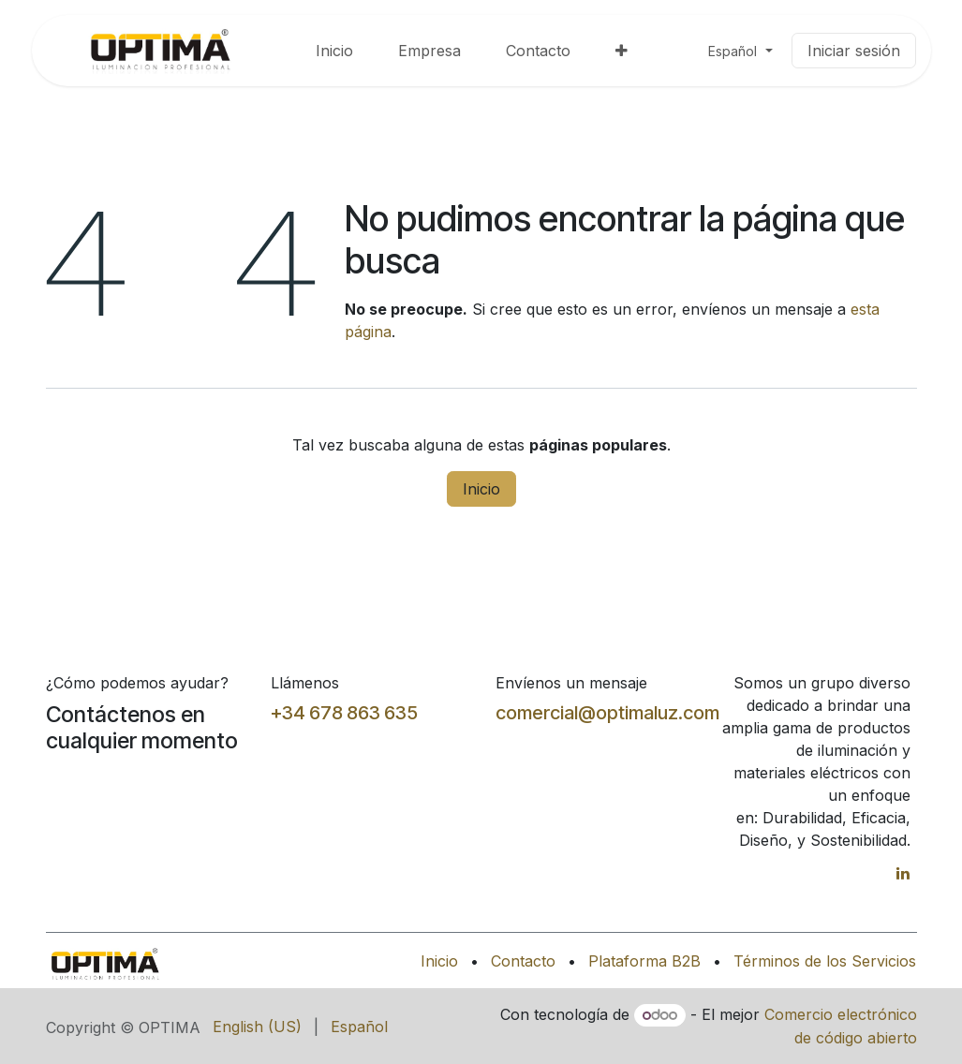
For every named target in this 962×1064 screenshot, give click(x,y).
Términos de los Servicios (824, 961)
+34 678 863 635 (344, 713)
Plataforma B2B (644, 961)
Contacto (523, 961)
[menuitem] (334, 50)
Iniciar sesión (853, 50)
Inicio (481, 489)
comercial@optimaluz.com (607, 713)
